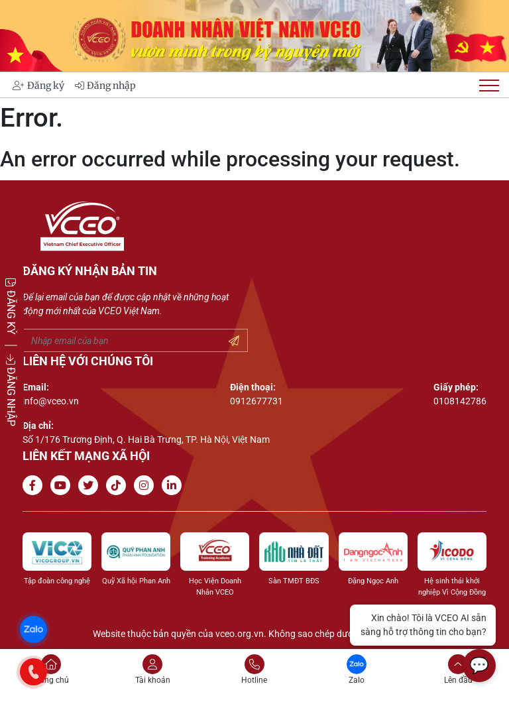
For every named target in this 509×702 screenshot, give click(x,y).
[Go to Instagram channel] (146, 485)
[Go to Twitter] (90, 485)
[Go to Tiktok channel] (118, 485)
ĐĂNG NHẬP (11, 389)
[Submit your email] (234, 341)
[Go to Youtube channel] (63, 485)
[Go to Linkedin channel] (174, 485)
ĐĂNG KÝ (11, 305)
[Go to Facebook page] (35, 485)
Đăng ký (38, 85)
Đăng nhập (105, 85)
